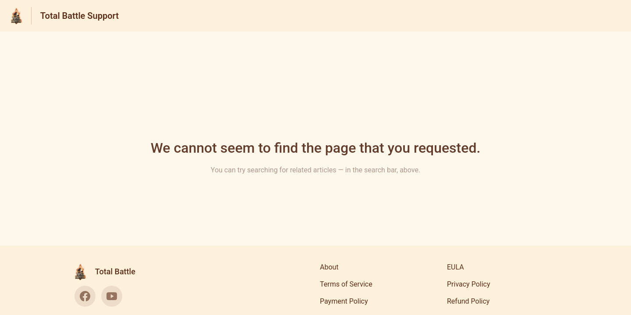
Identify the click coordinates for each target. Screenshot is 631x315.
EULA (455, 267)
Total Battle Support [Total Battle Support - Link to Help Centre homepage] (79, 15)
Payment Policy (344, 301)
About (329, 267)
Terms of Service (346, 284)
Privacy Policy (468, 284)
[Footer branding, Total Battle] (109, 271)
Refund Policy (468, 301)
